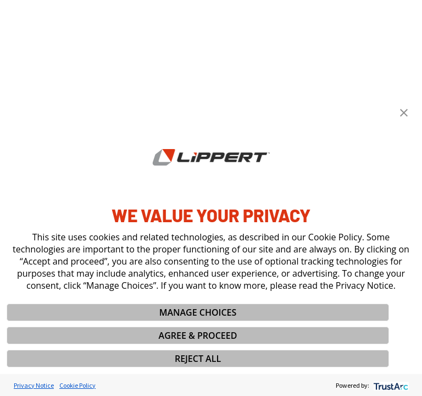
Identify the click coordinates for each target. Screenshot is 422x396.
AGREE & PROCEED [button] (198, 335)
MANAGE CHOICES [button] (198, 312)
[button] (404, 113)
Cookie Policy (77, 385)
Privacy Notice (34, 385)
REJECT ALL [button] (198, 359)
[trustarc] (389, 385)
